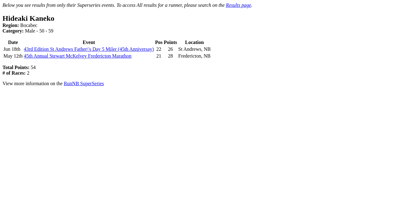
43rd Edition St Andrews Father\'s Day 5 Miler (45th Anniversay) (89, 49)
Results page (238, 5)
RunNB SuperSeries (84, 83)
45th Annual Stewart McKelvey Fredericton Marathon (78, 56)
